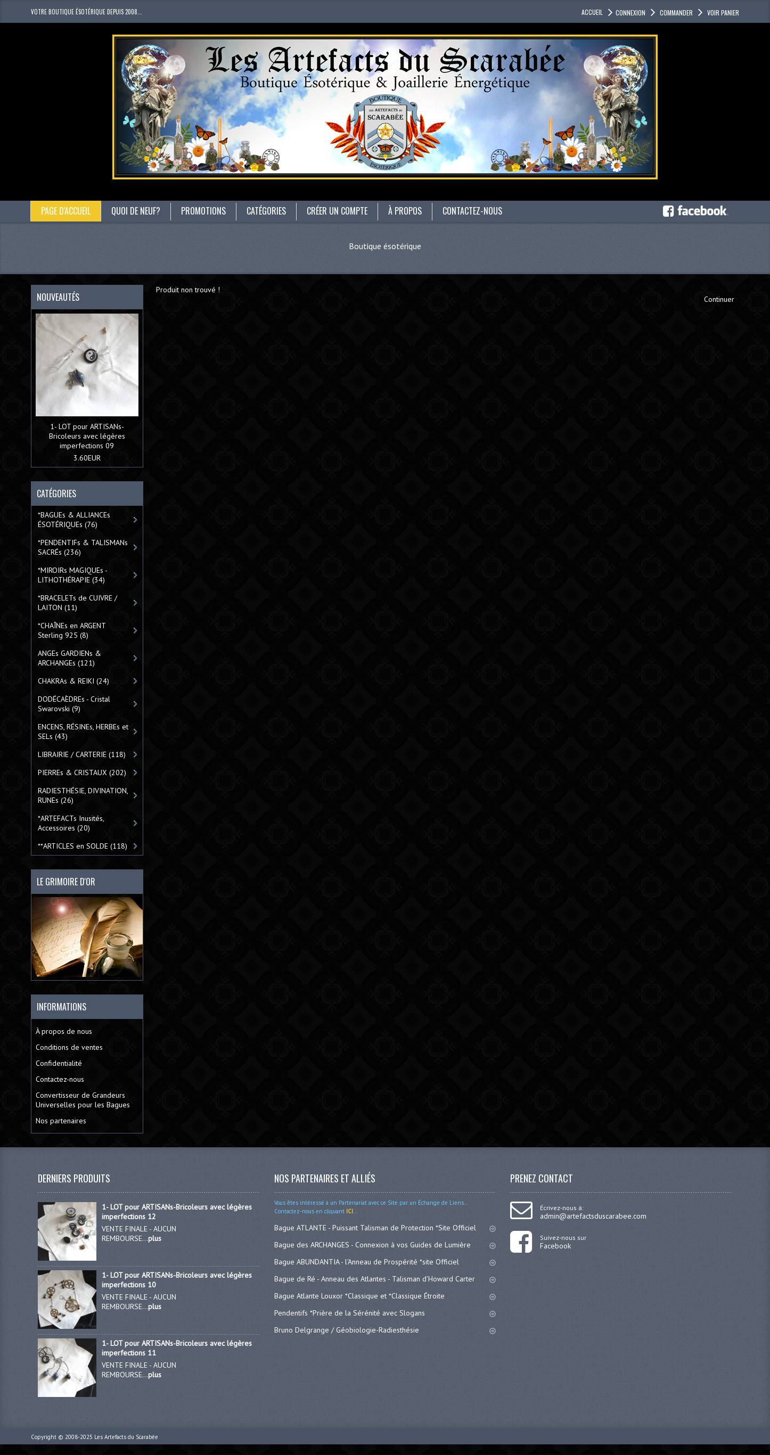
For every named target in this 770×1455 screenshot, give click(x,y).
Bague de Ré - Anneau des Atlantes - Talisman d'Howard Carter (385, 1279)
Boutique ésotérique (385, 246)
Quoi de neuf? (135, 210)
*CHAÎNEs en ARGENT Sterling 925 (72, 630)
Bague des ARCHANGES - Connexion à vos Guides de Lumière (385, 1245)
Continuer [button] (719, 299)
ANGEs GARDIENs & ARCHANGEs (69, 658)
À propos (405, 210)
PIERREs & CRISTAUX (82, 772)
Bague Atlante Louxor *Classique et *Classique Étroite (385, 1296)
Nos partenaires (61, 1120)
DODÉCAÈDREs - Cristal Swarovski (74, 703)
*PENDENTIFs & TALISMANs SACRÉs (83, 547)
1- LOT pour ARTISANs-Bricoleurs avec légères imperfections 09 (87, 436)
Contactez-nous (472, 210)
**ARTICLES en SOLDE (82, 846)
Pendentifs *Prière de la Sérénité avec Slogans (385, 1313)
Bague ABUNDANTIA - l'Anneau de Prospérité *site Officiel (385, 1262)
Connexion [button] (630, 12)
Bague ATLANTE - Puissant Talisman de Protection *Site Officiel (385, 1227)
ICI (349, 1211)
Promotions (203, 210)
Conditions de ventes (69, 1047)
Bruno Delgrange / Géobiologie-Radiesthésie (385, 1330)
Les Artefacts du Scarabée (126, 1437)
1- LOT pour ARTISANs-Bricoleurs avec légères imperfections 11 (177, 1348)
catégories (266, 210)
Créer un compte (337, 210)
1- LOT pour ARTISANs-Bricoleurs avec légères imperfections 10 (177, 1279)
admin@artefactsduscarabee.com (593, 1216)
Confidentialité (59, 1063)
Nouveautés (58, 297)
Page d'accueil (66, 210)
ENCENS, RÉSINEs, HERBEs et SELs (83, 731)
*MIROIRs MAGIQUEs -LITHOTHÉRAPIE (73, 575)
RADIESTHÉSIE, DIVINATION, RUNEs (83, 795)
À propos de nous (64, 1031)
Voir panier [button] (722, 12)
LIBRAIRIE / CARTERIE (82, 754)
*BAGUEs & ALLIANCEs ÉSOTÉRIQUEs (74, 519)
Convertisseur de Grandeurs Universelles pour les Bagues (83, 1099)
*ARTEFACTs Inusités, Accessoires (71, 823)
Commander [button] (675, 12)
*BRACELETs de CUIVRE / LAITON (77, 602)
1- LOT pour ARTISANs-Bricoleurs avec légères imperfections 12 (177, 1211)
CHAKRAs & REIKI (73, 681)
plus (154, 1238)
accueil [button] (592, 12)
